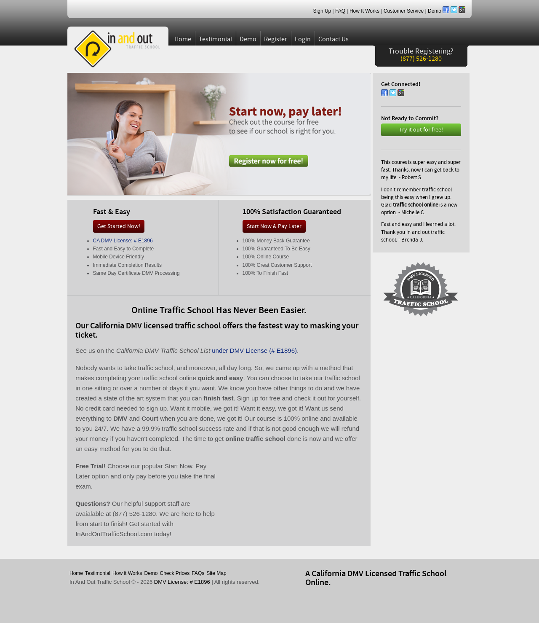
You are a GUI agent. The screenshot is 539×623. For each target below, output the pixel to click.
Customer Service (404, 11)
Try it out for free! (421, 129)
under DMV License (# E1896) (254, 350)
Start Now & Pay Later (274, 226)
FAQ (340, 11)
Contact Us (333, 39)
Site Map (216, 573)
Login (303, 39)
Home (182, 39)
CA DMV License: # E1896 (123, 241)
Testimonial (215, 39)
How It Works (364, 11)
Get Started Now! (118, 226)
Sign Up (322, 11)
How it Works (127, 573)
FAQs (198, 573)
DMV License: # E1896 (182, 582)
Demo (434, 11)
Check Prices (175, 573)
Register (275, 39)
